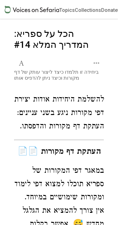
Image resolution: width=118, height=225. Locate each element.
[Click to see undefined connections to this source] (59, 114)
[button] (22, 62)
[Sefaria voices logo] (32, 9)
